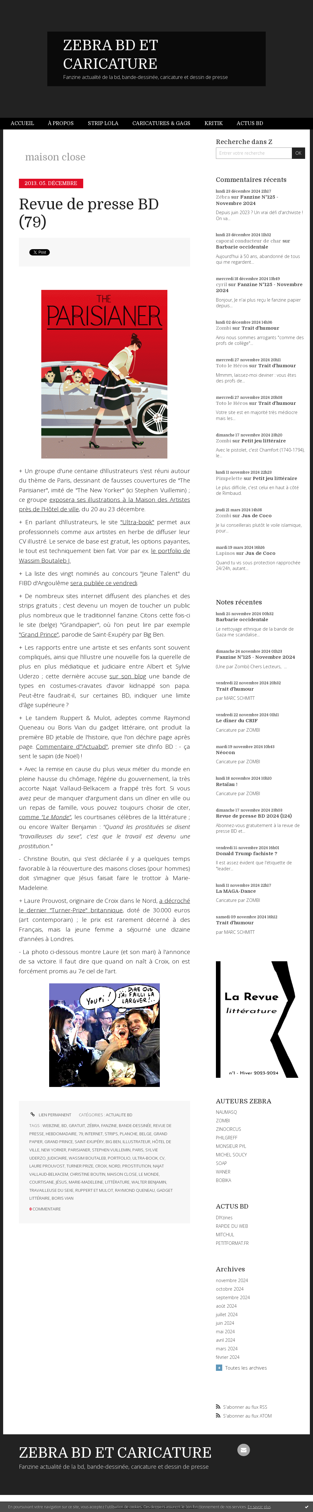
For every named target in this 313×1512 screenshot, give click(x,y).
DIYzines (224, 1218)
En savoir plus (259, 1506)
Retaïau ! (226, 784)
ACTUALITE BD (119, 1115)
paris (137, 1150)
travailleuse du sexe (51, 1190)
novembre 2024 (232, 1280)
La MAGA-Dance (236, 891)
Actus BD (250, 123)
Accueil (22, 123)
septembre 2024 (233, 1297)
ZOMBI (223, 1121)
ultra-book (145, 1158)
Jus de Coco (256, 516)
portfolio (119, 1158)
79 (80, 1134)
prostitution (136, 1166)
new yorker (53, 1150)
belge (145, 1134)
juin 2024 (225, 1323)
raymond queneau (135, 1190)
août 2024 (226, 1306)
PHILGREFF (226, 1138)
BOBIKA (223, 1180)
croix (101, 1166)
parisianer (79, 1150)
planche (128, 1134)
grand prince (58, 1141)
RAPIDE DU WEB (232, 1226)
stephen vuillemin (111, 1150)
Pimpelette (229, 478)
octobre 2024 (230, 1289)
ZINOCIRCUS (228, 1129)
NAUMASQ (226, 1112)
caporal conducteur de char (248, 241)
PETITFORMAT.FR (232, 1243)
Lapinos (225, 553)
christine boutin (87, 1174)
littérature (117, 1182)
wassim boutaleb (87, 1158)
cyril (221, 284)
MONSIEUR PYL (231, 1146)
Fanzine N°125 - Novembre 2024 (247, 200)
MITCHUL (225, 1235)
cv (162, 1158)
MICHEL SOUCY (231, 1155)
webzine (51, 1125)
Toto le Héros (232, 366)
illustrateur (136, 1141)
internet (94, 1134)
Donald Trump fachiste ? (246, 853)
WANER (223, 1172)
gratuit (77, 1125)
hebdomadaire (61, 1134)
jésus (61, 1182)
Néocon (225, 752)
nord (114, 1166)
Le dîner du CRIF (237, 720)
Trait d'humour (260, 328)
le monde (149, 1174)
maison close (122, 1174)
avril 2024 (225, 1340)
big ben (113, 1141)
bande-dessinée (135, 1125)
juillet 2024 (227, 1314)
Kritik (214, 123)
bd (64, 1125)
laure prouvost (47, 1166)
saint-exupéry (89, 1141)
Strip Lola (103, 123)
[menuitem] (26, 123)
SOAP (221, 1163)
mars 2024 (227, 1349)
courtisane (41, 1182)
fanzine (109, 1125)
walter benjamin (148, 1182)
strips (111, 1134)
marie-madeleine (86, 1182)
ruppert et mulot (94, 1190)
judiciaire (57, 1158)
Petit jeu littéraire (263, 441)
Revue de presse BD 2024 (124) (254, 816)
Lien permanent (50, 1115)
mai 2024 (225, 1332)
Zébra (223, 197)
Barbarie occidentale (242, 247)
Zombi (223, 328)
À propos (61, 123)
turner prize (80, 1166)
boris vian (62, 1198)
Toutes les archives (246, 1368)
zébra (93, 1125)
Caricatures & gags (161, 123)
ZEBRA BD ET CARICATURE (115, 1453)
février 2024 (228, 1357)
